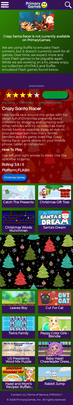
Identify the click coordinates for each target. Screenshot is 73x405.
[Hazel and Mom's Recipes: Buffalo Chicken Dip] (18, 378)
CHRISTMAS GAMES (50, 102)
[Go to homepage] (36, 5)
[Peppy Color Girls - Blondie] (54, 327)
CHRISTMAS (26, 102)
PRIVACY (56, 394)
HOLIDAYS (8, 102)
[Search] (68, 5)
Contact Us (18, 394)
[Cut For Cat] (54, 302)
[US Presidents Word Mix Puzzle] (18, 353)
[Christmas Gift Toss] (54, 196)
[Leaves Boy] (18, 302)
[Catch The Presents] (18, 196)
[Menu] (5, 5)
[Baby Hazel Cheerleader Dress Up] (54, 353)
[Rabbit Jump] (54, 378)
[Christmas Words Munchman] (18, 222)
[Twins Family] (18, 327)
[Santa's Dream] (54, 222)
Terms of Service (37, 394)
